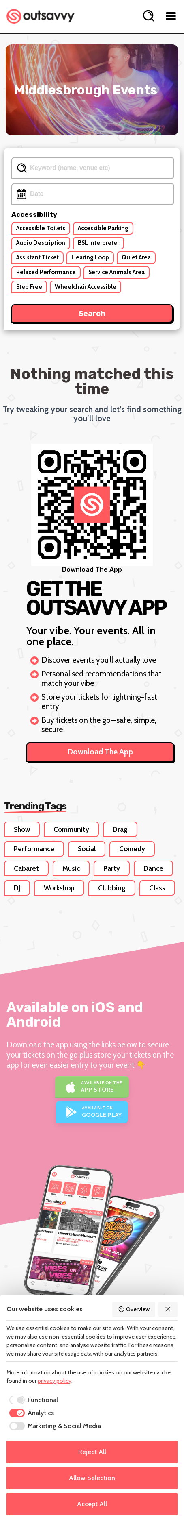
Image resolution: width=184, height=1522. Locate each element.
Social (87, 849)
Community (71, 829)
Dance (153, 868)
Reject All (92, 1452)
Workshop (59, 888)
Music (71, 868)
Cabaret (26, 868)
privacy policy (54, 1381)
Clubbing (112, 888)
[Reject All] (168, 1309)
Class (157, 888)
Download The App (100, 752)
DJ (17, 888)
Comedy (132, 849)
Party (111, 868)
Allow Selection (92, 1478)
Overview (134, 1309)
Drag (120, 829)
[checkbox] (32, 1400)
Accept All (92, 1504)
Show (22, 829)
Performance (34, 849)
